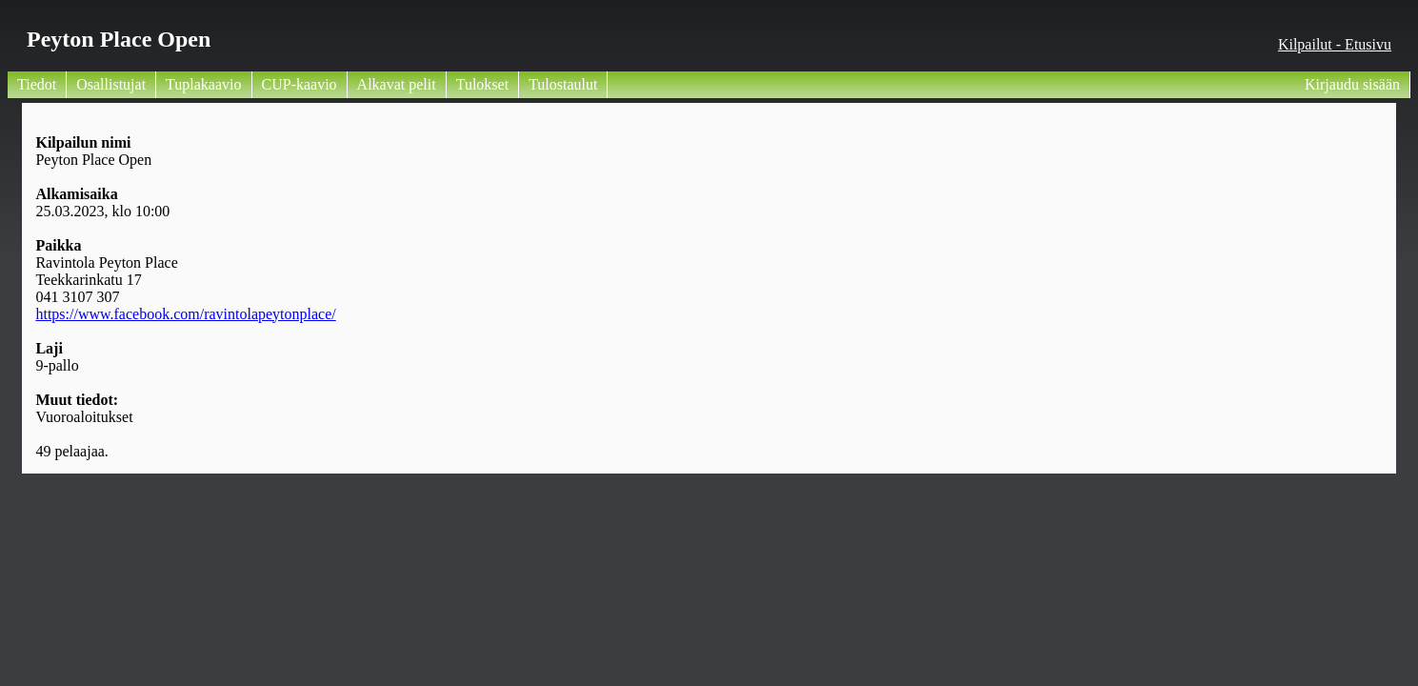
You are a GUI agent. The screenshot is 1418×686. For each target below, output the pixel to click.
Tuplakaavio (203, 84)
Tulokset (482, 84)
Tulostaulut (563, 84)
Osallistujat (111, 84)
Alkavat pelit (396, 84)
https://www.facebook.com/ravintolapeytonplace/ (185, 314)
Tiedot (36, 84)
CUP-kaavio (299, 84)
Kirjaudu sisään (1352, 84)
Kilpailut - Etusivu (1334, 44)
